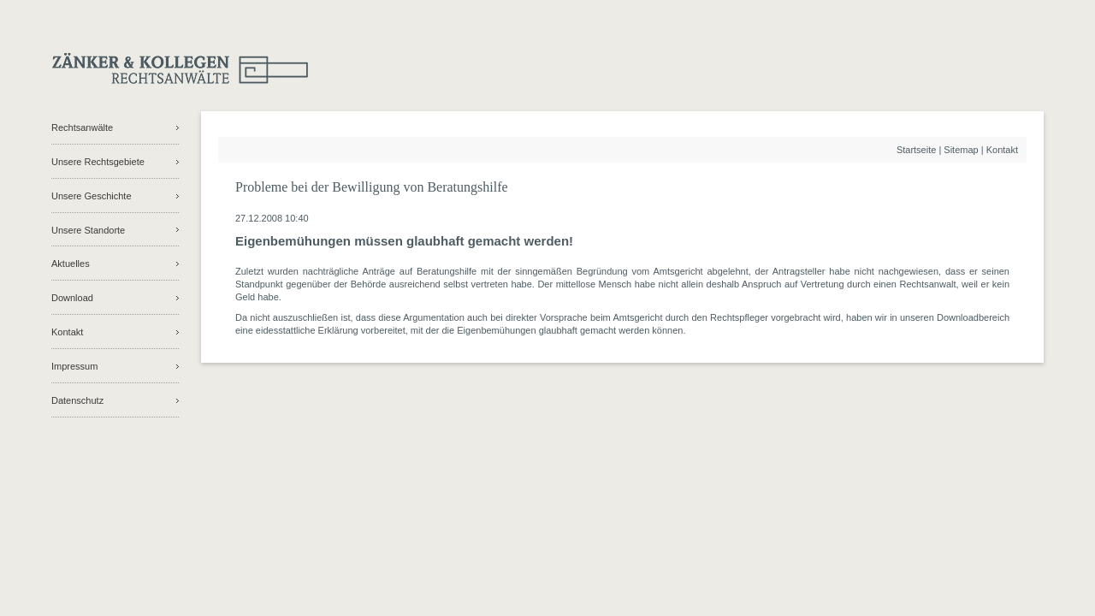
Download (72, 298)
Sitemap (961, 150)
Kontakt (67, 332)
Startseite (916, 150)
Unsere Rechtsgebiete (98, 162)
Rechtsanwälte (82, 127)
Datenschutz (77, 400)
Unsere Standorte (88, 230)
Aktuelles (70, 263)
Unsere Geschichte (91, 196)
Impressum (74, 366)
